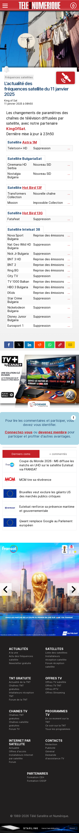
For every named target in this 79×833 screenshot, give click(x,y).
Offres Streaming (55, 692)
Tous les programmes (57, 729)
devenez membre (52, 432)
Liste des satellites (56, 652)
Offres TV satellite (55, 682)
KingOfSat (15, 129)
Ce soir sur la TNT (55, 725)
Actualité (14, 747)
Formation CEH (35, 777)
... (69, 148)
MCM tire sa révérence (35, 479)
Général (49, 751)
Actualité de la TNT (20, 682)
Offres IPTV (51, 689)
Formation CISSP (36, 780)
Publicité (50, 747)
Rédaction (51, 744)
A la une (13, 652)
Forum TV (14, 729)
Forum (12, 762)
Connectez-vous (18, 432)
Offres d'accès (17, 751)
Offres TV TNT (53, 685)
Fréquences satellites (19, 77)
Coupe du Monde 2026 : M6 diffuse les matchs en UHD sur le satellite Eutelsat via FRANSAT (46, 465)
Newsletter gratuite (20, 663)
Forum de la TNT (18, 699)
